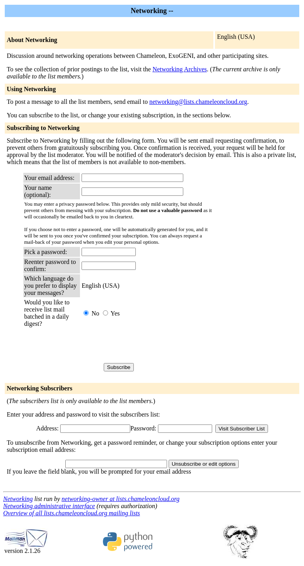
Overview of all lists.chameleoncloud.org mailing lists (71, 513)
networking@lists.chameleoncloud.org (198, 101)
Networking (18, 498)
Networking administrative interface (49, 506)
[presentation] (142, 345)
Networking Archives (179, 69)
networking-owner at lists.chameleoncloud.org (121, 498)
